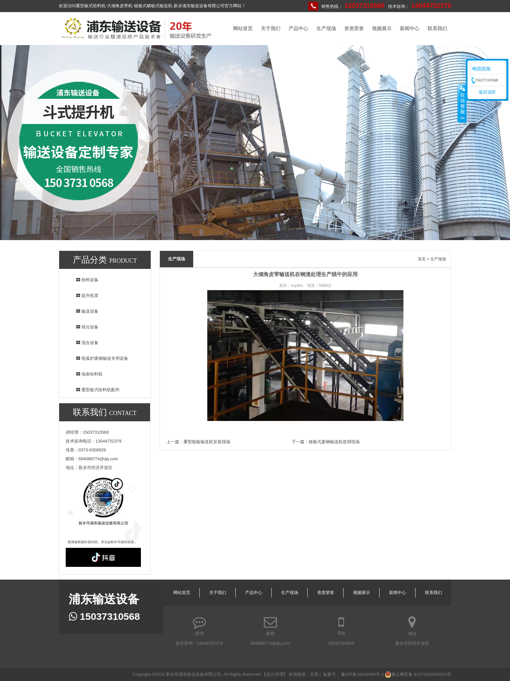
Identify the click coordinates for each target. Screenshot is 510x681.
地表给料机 (85, 374)
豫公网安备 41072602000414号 (418, 674)
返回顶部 (487, 92)
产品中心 (298, 28)
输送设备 (83, 311)
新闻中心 (409, 28)
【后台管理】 (275, 674)
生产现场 (326, 28)
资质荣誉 (354, 28)
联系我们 (437, 28)
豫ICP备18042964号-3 (362, 674)
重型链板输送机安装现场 (206, 441)
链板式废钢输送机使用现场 (334, 441)
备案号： (332, 674)
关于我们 (270, 28)
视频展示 (382, 28)
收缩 (462, 103)
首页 (422, 259)
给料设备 (83, 279)
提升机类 (83, 295)
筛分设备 (83, 326)
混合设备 (83, 342)
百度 (314, 674)
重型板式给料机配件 (94, 389)
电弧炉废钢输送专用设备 (98, 358)
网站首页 (243, 28)
